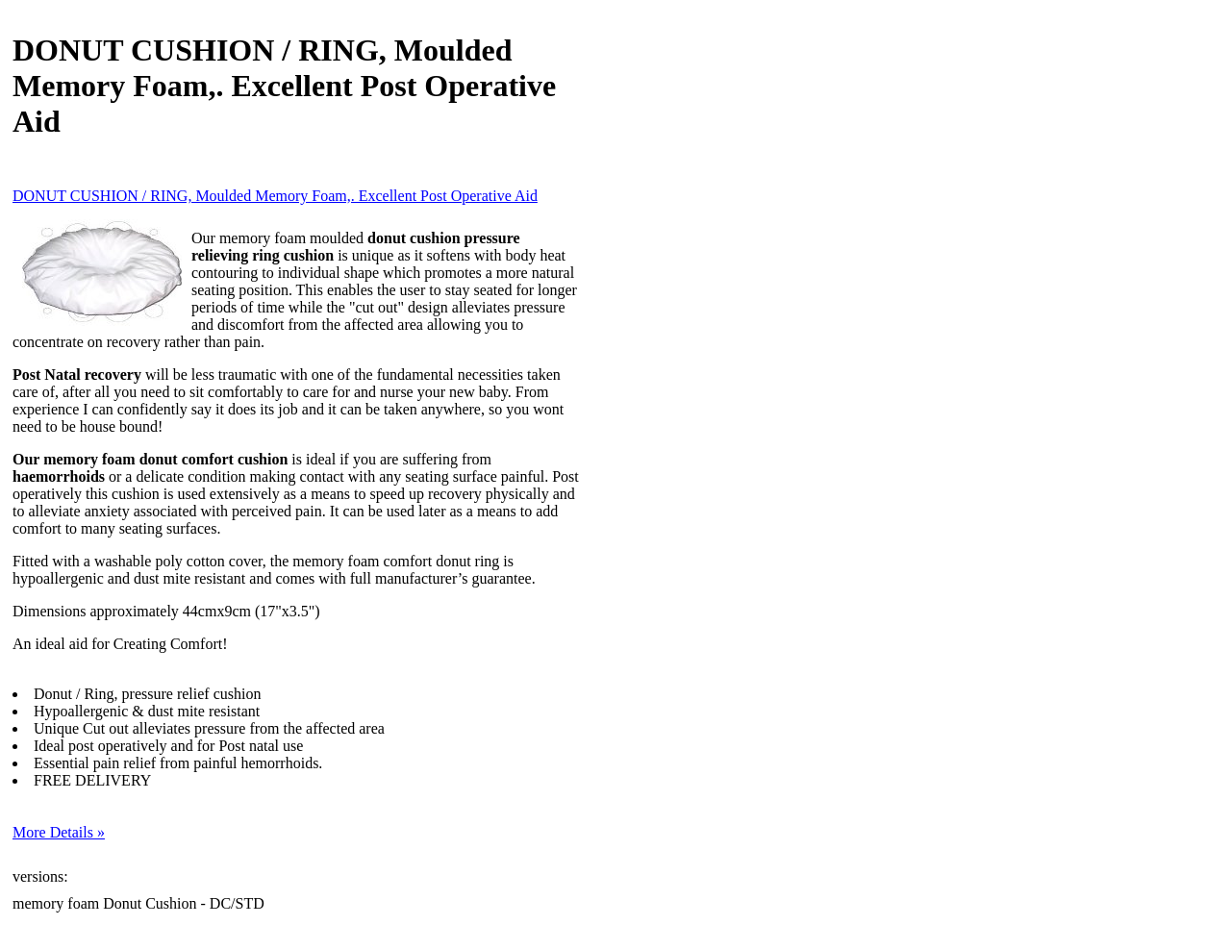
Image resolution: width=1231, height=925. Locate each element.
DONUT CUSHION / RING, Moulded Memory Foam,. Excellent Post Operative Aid (275, 196)
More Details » (59, 832)
